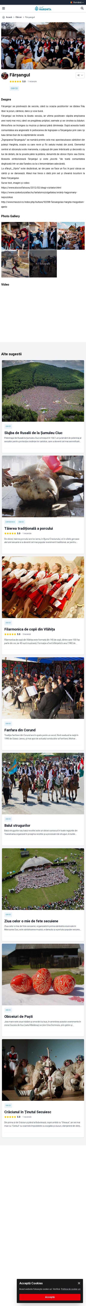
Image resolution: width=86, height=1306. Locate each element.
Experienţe (10, 522)
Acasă (9, 17)
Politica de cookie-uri (70, 1289)
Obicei (18, 17)
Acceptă (50, 1297)
